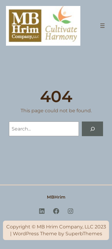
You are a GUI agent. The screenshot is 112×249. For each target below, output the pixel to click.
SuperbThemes (83, 233)
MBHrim (56, 197)
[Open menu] (102, 25)
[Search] (92, 129)
